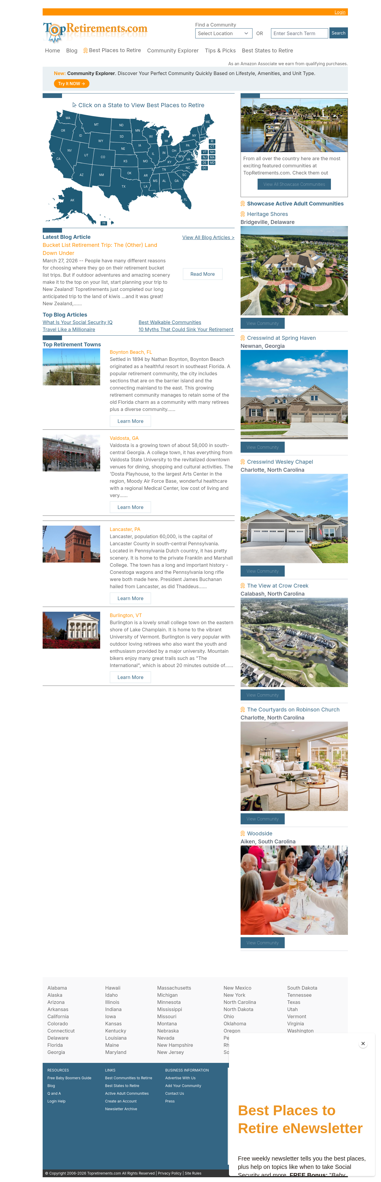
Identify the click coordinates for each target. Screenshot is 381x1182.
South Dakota (302, 988)
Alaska (54, 995)
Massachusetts (174, 988)
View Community (263, 323)
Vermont (296, 1016)
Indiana (113, 1009)
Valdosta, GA (124, 438)
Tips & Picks (220, 50)
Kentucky (115, 1031)
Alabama (57, 988)
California (58, 1016)
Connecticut (61, 1031)
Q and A (54, 1093)
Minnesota (169, 1002)
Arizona (56, 1002)
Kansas (113, 1024)
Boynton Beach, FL (131, 352)
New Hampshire (175, 1045)
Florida (55, 1045)
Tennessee (299, 995)
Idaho (111, 995)
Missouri (166, 1016)
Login (340, 12)
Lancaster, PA (125, 529)
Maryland (115, 1052)
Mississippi (169, 1009)
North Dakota (238, 1009)
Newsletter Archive (121, 1109)
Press (170, 1101)
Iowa (110, 1016)
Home (52, 50)
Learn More (130, 421)
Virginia (295, 1024)
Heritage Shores (267, 214)
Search (339, 32)
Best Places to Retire (112, 50)
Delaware (58, 1038)
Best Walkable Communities (170, 322)
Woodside (259, 833)
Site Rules (193, 1173)
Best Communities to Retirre (128, 1078)
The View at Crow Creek (278, 586)
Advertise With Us (180, 1078)
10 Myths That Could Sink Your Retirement (186, 329)
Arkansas (57, 1009)
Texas (293, 1002)
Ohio (229, 1016)
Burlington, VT (126, 615)
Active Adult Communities (127, 1093)
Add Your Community (183, 1085)
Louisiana (116, 1038)
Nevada (165, 1038)
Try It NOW (71, 83)
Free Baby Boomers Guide (69, 1078)
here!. (336, 173)
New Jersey (170, 1052)
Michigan (167, 995)
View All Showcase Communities (294, 184)
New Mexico (237, 988)
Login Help (56, 1101)
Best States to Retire (267, 50)
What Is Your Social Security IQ (77, 322)
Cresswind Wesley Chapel (280, 462)
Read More (202, 274)
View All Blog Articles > (208, 237)
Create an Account (121, 1101)
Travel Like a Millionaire (69, 329)
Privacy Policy (170, 1173)
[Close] (363, 1043)
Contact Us (174, 1093)
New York (234, 995)
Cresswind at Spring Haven (281, 338)
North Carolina (240, 1002)
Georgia (56, 1052)
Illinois (112, 1002)
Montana (167, 1024)
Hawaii (112, 988)
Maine (112, 1045)
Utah (292, 1009)
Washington (300, 1031)
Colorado (57, 1024)
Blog (72, 50)
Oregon (232, 1031)
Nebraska (168, 1031)
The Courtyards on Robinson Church (293, 709)
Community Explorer (173, 50)
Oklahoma (235, 1024)
